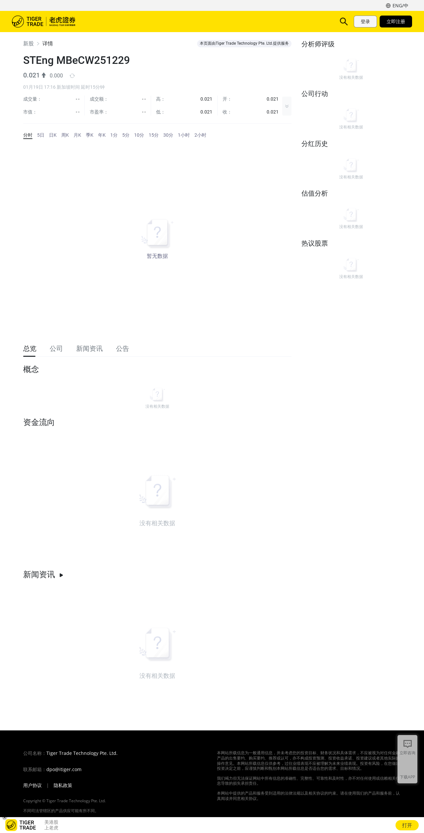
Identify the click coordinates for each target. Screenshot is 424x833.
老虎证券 (48, 21)
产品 (128, 21)
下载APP (407, 777)
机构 (262, 21)
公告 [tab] (122, 348)
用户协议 (32, 785)
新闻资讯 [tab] (89, 348)
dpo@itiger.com (63, 769)
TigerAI (174, 21)
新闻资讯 (43, 574)
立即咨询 (407, 753)
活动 (220, 21)
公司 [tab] (56, 348)
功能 (149, 21)
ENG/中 (400, 5)
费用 (198, 21)
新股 (28, 43)
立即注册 (396, 21)
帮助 (241, 21)
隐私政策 (63, 785)
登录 (365, 21)
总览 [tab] (29, 348)
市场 (107, 21)
